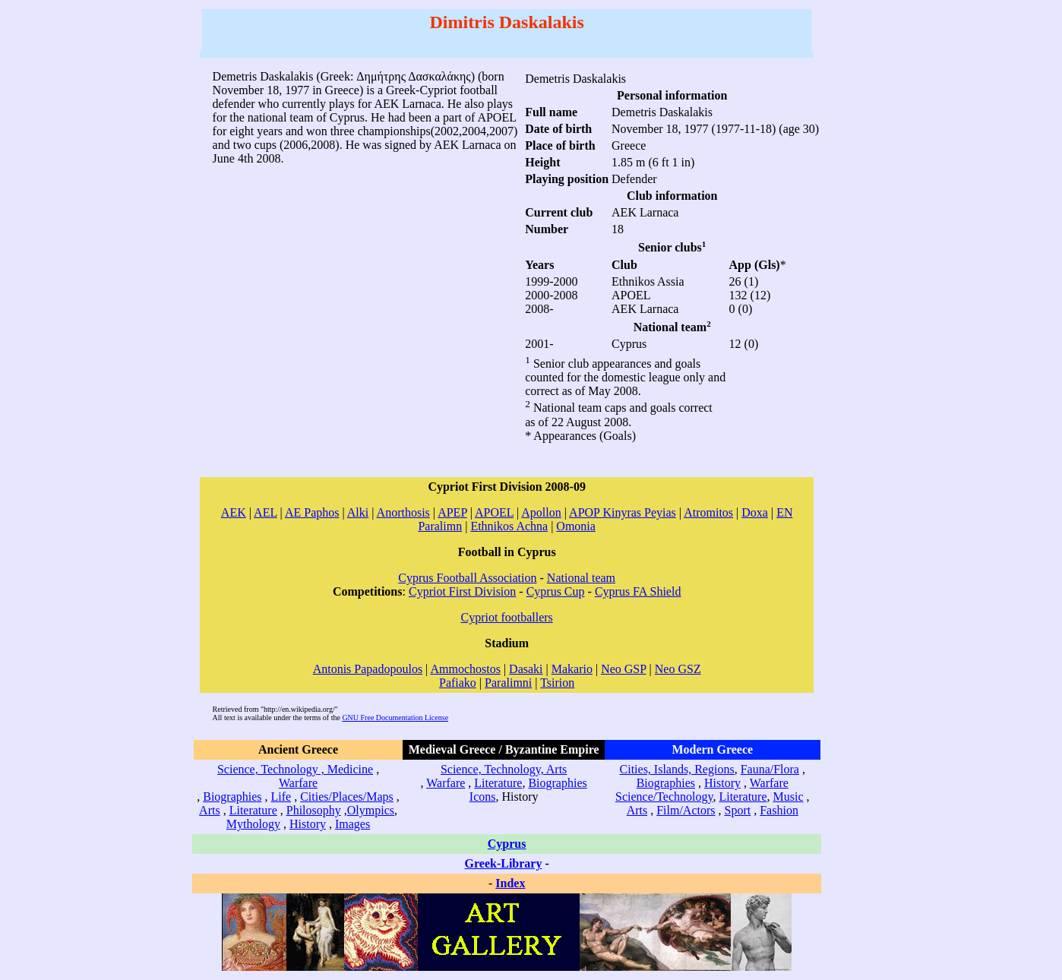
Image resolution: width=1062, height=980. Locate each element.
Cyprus (507, 843)
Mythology (253, 823)
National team (581, 577)
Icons (482, 796)
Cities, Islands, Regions (677, 769)
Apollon (541, 512)
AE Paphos (312, 512)
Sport (738, 810)
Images (352, 823)
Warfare (298, 782)
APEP (452, 512)
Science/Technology (664, 796)
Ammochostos (465, 668)
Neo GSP (623, 668)
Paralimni (508, 682)
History (307, 823)
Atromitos (708, 512)
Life (281, 796)
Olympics (370, 810)
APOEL (494, 512)
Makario (572, 668)
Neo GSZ (678, 668)
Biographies (232, 796)
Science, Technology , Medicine (295, 769)
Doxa (754, 512)
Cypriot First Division (462, 591)
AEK (233, 512)
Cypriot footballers (507, 617)
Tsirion (557, 682)
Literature (253, 810)
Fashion (779, 810)
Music (788, 796)
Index (510, 883)
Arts (209, 810)
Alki (357, 512)
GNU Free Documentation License (395, 717)
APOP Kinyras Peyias (622, 512)
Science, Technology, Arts (504, 769)
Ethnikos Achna (509, 526)
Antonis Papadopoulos (367, 668)
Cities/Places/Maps (347, 796)
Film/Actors (685, 810)
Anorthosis (403, 512)
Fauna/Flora (770, 769)
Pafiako (457, 682)
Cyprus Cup (555, 591)
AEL (265, 512)
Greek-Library (503, 863)
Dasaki (525, 668)
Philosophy (313, 810)
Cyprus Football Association (467, 577)
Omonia (576, 526)
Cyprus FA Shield (638, 591)
